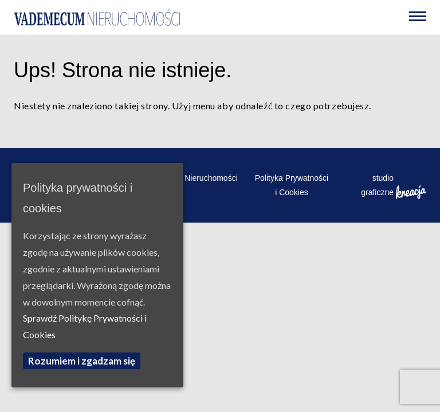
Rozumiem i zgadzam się (81, 361)
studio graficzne (393, 186)
